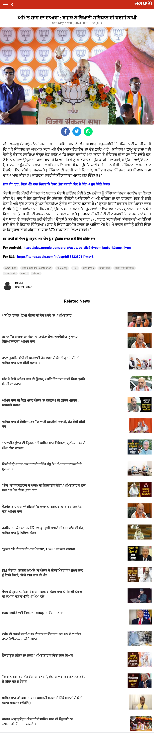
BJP (75, 268)
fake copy (62, 268)
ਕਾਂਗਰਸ (36, 273)
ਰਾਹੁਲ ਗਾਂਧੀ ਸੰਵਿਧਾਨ (124, 268)
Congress (88, 268)
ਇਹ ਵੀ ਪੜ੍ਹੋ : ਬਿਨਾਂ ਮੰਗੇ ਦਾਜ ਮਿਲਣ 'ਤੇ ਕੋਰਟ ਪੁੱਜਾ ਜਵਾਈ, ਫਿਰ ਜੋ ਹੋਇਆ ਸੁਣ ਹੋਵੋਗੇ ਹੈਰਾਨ (56, 184)
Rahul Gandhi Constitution (36, 268)
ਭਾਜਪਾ (24, 273)
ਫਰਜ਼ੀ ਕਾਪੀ (10, 273)
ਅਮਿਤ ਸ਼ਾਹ (104, 268)
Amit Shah (10, 268)
